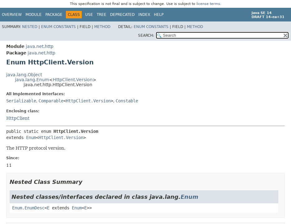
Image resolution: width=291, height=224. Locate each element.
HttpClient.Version (73, 79)
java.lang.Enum (32, 79)
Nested (29, 27)
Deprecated (122, 14)
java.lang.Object (24, 74)
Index (144, 14)
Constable (127, 100)
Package (53, 14)
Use (89, 14)
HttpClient (18, 118)
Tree (101, 14)
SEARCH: (146, 35)
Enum (31, 137)
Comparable (51, 100)
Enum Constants (58, 27)
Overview (12, 14)
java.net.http (39, 46)
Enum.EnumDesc (28, 207)
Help (159, 14)
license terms (208, 4)
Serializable (21, 100)
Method (102, 27)
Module (33, 14)
